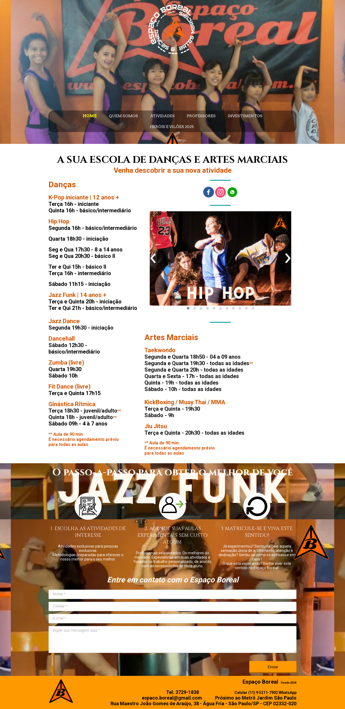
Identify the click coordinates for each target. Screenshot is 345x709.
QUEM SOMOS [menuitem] (123, 116)
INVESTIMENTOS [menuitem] (245, 116)
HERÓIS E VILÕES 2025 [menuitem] (172, 126)
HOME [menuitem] (90, 116)
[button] (188, 308)
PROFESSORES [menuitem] (201, 116)
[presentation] (153, 258)
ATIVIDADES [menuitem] (162, 116)
